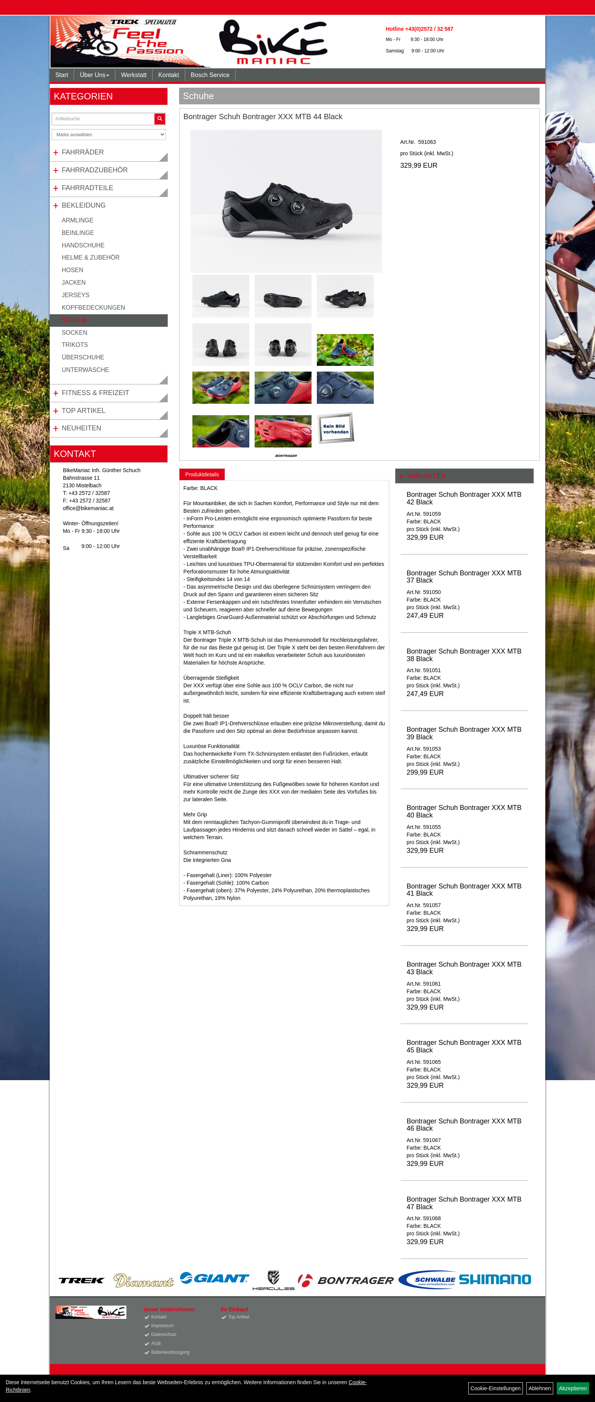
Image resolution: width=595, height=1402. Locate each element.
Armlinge (78, 220)
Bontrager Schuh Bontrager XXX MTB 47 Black (463, 1203)
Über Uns (94, 75)
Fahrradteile (87, 188)
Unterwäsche (85, 370)
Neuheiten (81, 428)
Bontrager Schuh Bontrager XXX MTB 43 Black (463, 968)
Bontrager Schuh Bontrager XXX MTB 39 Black (463, 733)
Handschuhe (83, 245)
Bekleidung (84, 205)
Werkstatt (133, 75)
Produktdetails (202, 474)
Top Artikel (83, 410)
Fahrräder (83, 152)
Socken (75, 332)
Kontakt (168, 75)
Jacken (74, 282)
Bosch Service (210, 75)
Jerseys (76, 295)
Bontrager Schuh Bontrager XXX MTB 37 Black (463, 576)
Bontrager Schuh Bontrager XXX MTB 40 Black (463, 811)
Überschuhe (83, 357)
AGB (156, 1343)
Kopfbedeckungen (93, 307)
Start (61, 75)
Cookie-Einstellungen (496, 1388)
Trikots (75, 345)
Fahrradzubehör (95, 170)
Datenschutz (163, 1334)
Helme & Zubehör (91, 257)
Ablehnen (540, 1388)
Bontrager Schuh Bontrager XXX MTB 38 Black (463, 655)
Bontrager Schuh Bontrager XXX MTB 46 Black (463, 1125)
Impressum (162, 1325)
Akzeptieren (573, 1388)
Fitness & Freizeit (95, 393)
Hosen (72, 270)
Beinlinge (78, 233)
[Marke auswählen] (109, 134)
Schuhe (75, 320)
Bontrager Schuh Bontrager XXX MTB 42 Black (463, 498)
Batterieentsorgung (170, 1352)
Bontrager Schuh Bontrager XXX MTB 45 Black (463, 1046)
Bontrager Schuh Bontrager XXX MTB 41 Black (463, 890)
